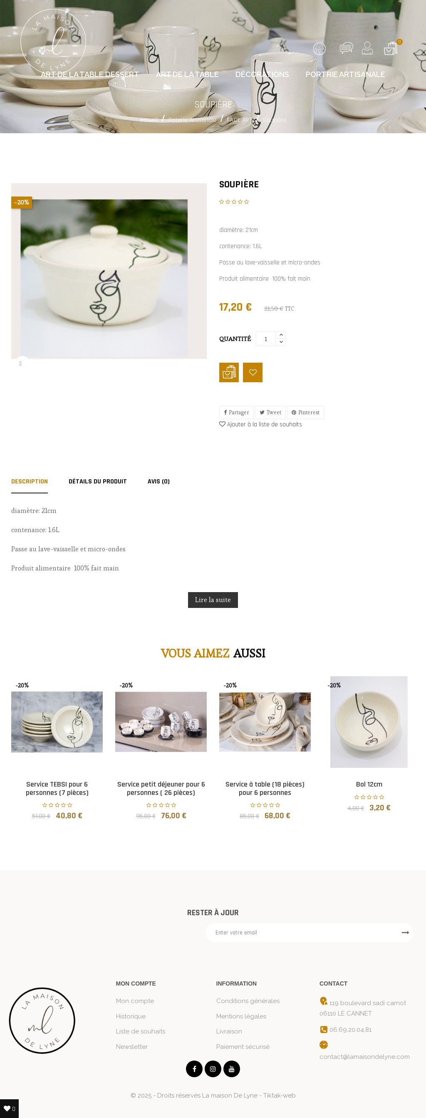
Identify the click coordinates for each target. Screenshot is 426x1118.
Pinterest (309, 412)
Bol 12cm (369, 784)
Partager (239, 412)
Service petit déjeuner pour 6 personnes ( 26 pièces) (161, 788)
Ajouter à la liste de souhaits (260, 424)
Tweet (274, 412)
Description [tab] (29, 482)
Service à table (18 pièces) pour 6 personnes (265, 788)
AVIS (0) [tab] (159, 482)
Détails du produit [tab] (98, 482)
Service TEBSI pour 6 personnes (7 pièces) (57, 788)
